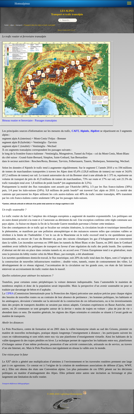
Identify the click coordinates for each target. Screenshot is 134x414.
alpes (12, 25)
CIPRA (10, 293)
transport (19, 25)
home (6, 25)
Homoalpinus (22, 3)
